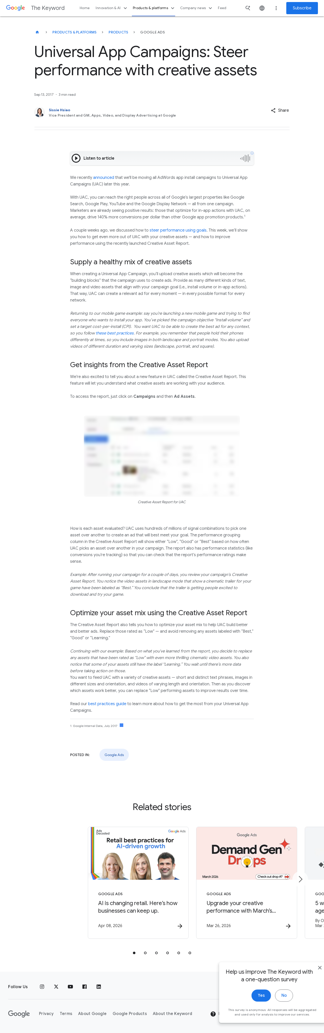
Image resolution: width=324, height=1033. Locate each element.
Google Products (130, 1013)
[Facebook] (84, 987)
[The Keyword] (37, 32)
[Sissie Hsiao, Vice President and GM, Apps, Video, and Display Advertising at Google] (135, 112)
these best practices (115, 333)
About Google (92, 1013)
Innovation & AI (112, 8)
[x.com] (56, 987)
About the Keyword (172, 1013)
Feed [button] (222, 8)
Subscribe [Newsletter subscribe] (302, 8)
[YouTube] (70, 987)
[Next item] (300, 879)
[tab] (134, 953)
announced (103, 177)
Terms (66, 1013)
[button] (280, 110)
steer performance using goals (178, 230)
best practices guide (107, 703)
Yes (249, 1003)
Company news (196, 8)
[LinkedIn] (99, 987)
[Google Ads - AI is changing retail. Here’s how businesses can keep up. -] (96, 883)
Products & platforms (154, 8)
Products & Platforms (74, 32)
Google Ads (114, 755)
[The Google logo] (19, 1014)
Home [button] (85, 8)
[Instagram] (42, 987)
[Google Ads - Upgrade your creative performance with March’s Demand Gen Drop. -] (228, 883)
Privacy (46, 1013)
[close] (308, 976)
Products (118, 32)
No (272, 1003)
